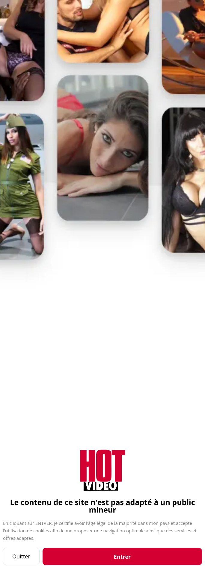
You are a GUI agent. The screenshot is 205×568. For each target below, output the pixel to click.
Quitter (21, 556)
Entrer (122, 556)
